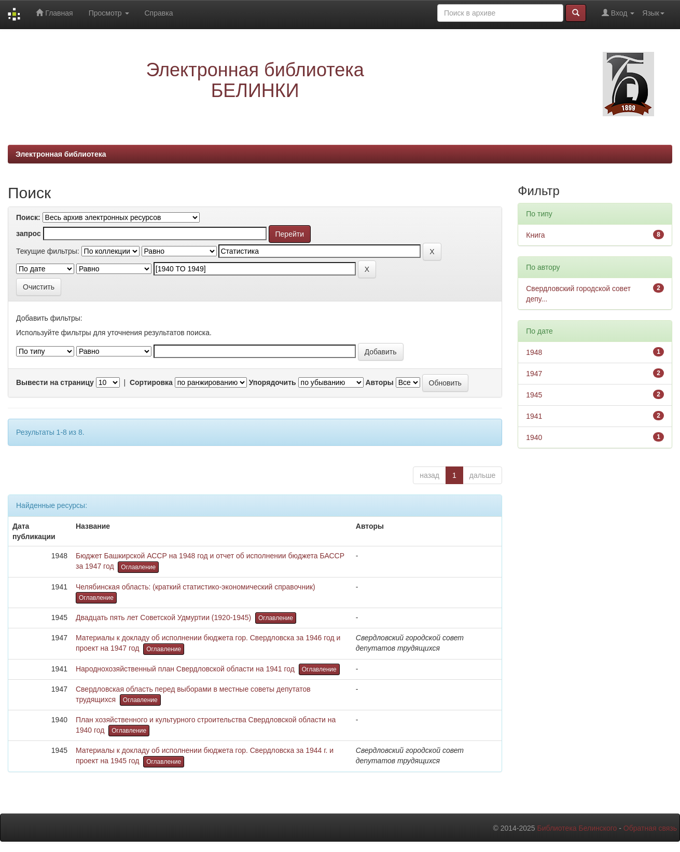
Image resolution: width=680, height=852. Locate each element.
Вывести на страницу (55, 382)
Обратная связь (650, 828)
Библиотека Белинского (577, 828)
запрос (28, 233)
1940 (534, 437)
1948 (534, 352)
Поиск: (28, 217)
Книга (535, 235)
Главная (54, 12)
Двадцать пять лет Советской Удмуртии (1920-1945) (163, 617)
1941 (534, 416)
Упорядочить (272, 382)
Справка (159, 13)
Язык (653, 13)
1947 (534, 373)
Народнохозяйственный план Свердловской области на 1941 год (185, 669)
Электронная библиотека (61, 154)
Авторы (379, 382)
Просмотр (109, 13)
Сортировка (151, 382)
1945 (534, 395)
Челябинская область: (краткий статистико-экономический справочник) (195, 587)
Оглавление (138, 567)
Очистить (38, 287)
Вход (618, 12)
